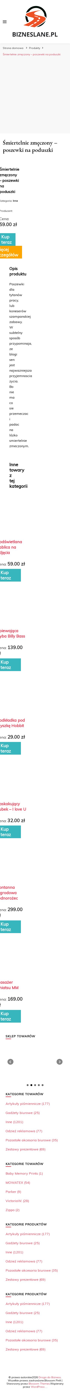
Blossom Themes (39, 1383)
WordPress (38, 1386)
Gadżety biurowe (23, 1113)
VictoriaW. (17, 1201)
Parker (13, 1192)
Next (60, 1062)
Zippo (13, 1210)
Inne (14, 1122)
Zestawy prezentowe (26, 1149)
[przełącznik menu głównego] (5, 21)
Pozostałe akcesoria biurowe (32, 1140)
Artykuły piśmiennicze (28, 1104)
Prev (10, 1062)
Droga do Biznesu (50, 1377)
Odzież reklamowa (24, 1131)
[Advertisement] (35, 95)
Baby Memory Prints (24, 1173)
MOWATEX (18, 1182)
